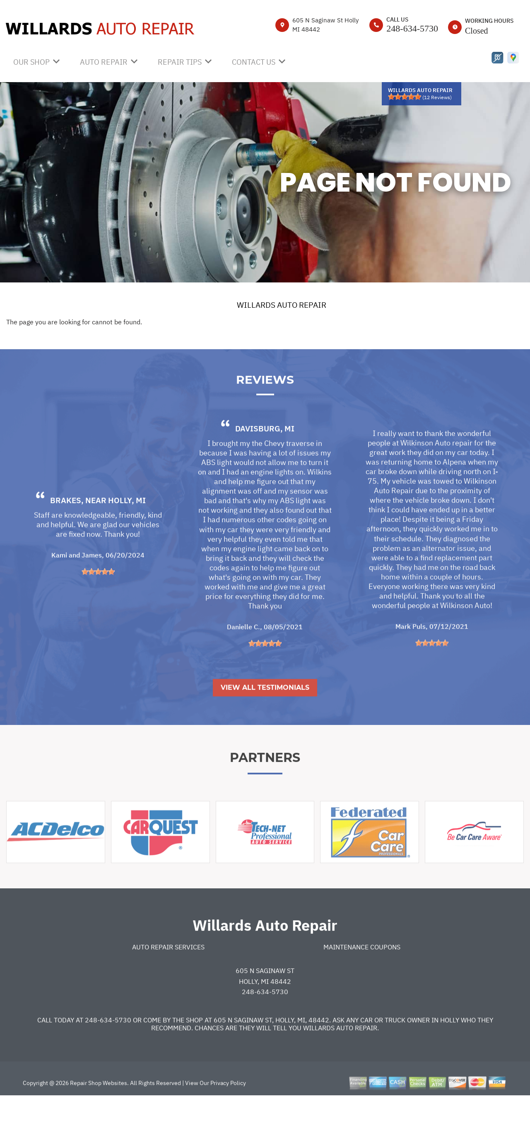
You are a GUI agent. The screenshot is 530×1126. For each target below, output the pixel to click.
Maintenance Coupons (361, 976)
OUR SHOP (31, 62)
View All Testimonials (265, 716)
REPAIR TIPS (180, 62)
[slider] (404, 96)
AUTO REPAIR (104, 62)
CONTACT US (253, 62)
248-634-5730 (412, 28)
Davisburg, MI (264, 457)
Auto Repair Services (168, 976)
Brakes (65, 529)
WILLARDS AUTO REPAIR (281, 305)
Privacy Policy (228, 1112)
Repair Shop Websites (98, 1112)
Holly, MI (127, 529)
